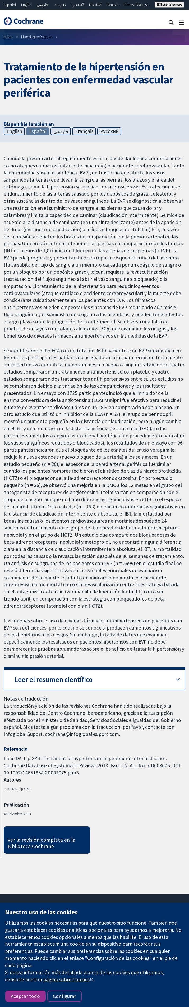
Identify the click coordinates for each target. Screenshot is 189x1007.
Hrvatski (95, 4)
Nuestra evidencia (37, 36)
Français (59, 4)
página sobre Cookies (66, 979)
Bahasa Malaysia (136, 4)
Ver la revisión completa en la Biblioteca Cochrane (41, 843)
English (26, 4)
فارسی (42, 4)
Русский (77, 4)
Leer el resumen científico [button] (54, 679)
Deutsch (113, 4)
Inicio (8, 36)
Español (10, 4)
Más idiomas (169, 4)
